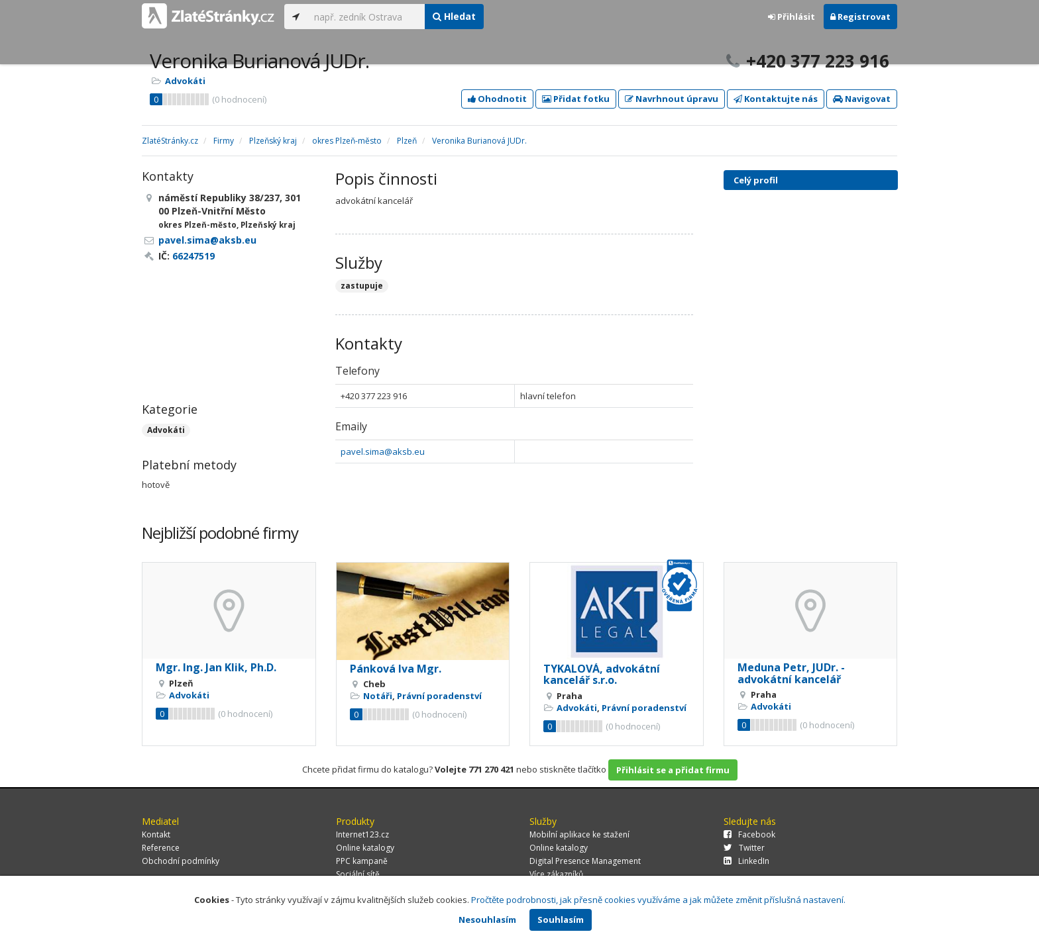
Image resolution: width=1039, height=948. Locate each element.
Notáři (377, 696)
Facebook (749, 834)
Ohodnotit (497, 99)
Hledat (454, 16)
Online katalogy (365, 847)
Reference (161, 847)
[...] (366, 16)
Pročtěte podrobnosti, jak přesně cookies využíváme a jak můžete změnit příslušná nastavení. (658, 900)
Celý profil (756, 180)
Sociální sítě (358, 874)
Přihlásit (791, 17)
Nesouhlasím (487, 919)
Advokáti (185, 81)
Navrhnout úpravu (671, 99)
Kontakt (156, 834)
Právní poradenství (439, 696)
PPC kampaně (362, 861)
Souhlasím (560, 919)
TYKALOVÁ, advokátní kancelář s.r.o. (601, 674)
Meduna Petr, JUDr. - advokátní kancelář (791, 673)
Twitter (744, 847)
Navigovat (862, 99)
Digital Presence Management (585, 861)
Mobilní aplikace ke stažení (579, 834)
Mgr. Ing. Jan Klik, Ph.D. (216, 667)
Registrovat (860, 17)
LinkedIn (746, 861)
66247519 (193, 256)
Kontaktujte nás (776, 99)
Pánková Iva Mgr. (395, 668)
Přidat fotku (576, 99)
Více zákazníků (556, 874)
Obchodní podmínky (180, 861)
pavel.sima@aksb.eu (383, 451)
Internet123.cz (362, 834)
